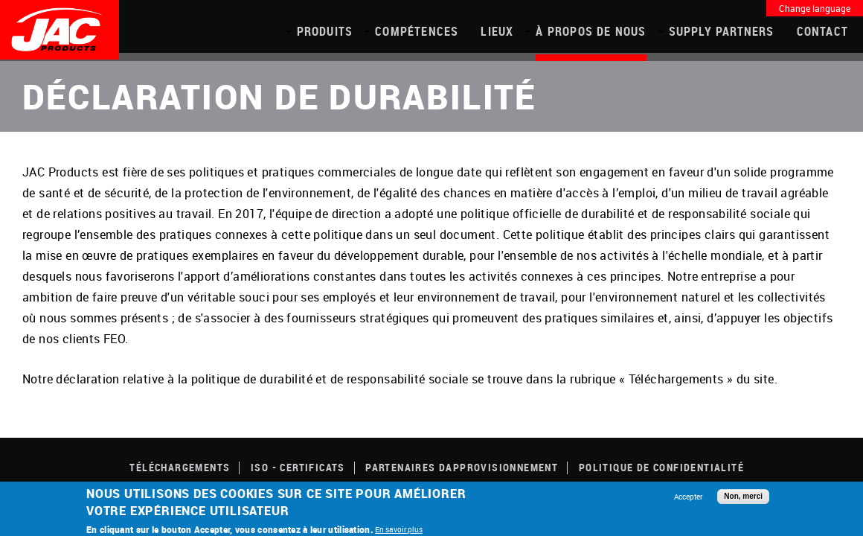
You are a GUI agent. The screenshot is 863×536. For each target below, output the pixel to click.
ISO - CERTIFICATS (298, 467)
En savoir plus (399, 529)
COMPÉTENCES (416, 31)
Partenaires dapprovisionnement (461, 467)
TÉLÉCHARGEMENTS (179, 467)
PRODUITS (325, 31)
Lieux (497, 31)
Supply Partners (721, 31)
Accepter (688, 496)
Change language (814, 8)
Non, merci (743, 496)
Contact (822, 31)
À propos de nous (591, 31)
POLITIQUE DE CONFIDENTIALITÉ (661, 467)
